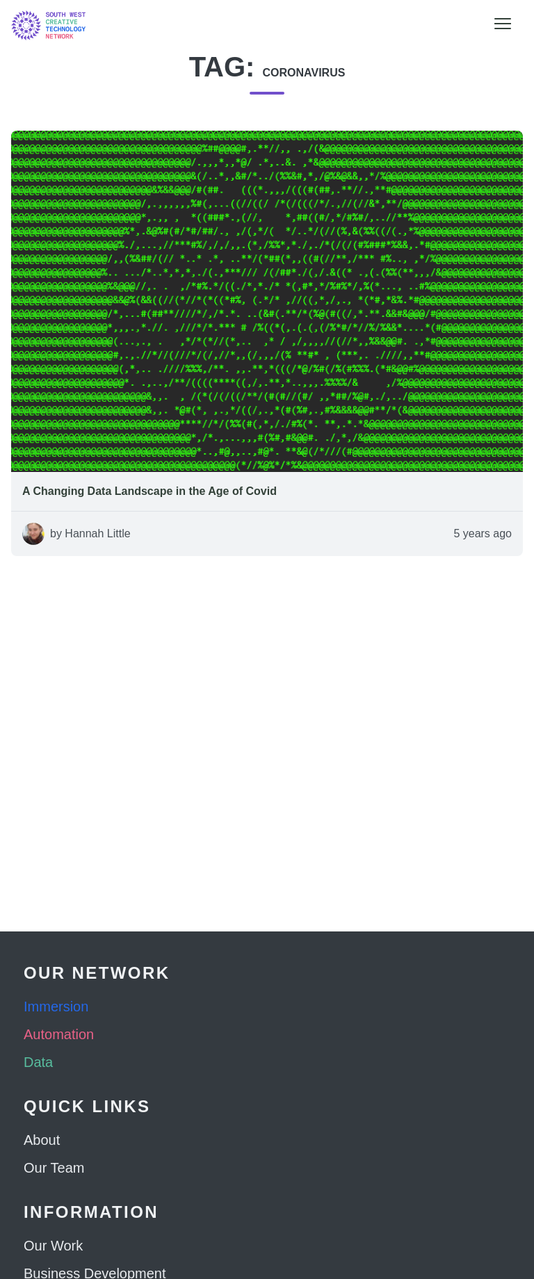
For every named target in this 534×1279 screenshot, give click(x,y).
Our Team (54, 1167)
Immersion (56, 1006)
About (42, 1140)
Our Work (53, 1245)
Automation (59, 1034)
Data (38, 1062)
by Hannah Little (90, 533)
